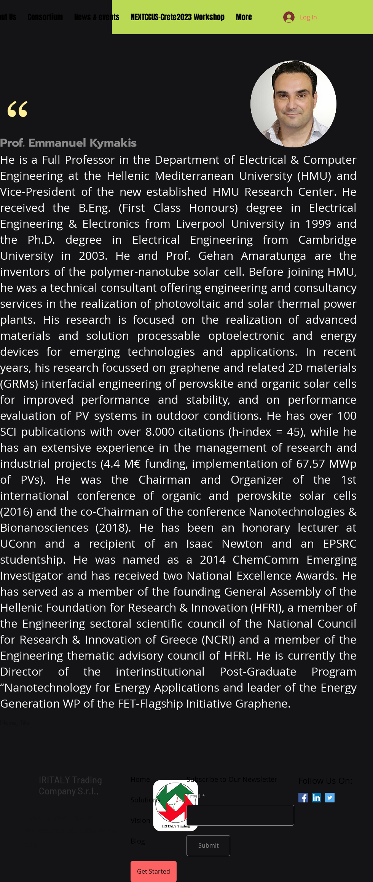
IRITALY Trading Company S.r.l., (70, 785)
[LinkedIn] (316, 797)
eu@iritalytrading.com (60, 816)
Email (193, 796)
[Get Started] (154, 871)
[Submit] (208, 845)
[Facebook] (303, 797)
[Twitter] (330, 797)
